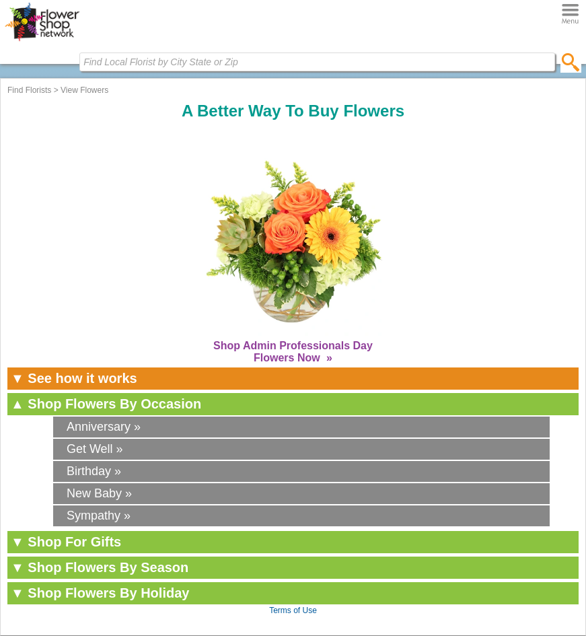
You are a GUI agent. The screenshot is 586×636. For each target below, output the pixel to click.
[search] (570, 62)
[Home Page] (42, 41)
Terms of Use (293, 610)
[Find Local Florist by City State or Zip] (317, 61)
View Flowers (84, 90)
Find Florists (29, 90)
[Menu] (570, 14)
